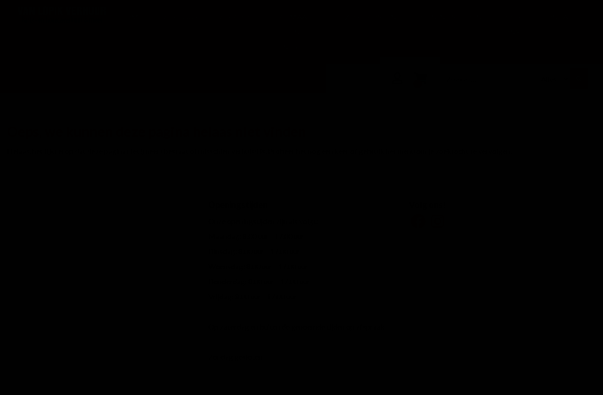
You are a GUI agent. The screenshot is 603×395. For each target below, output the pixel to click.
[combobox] (488, 78)
